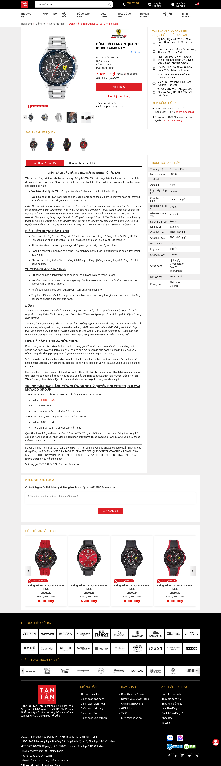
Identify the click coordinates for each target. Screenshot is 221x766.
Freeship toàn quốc (107, 103)
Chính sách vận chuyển (94, 718)
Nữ (55, 13)
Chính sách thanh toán (93, 703)
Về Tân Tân (167, 15)
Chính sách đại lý (90, 713)
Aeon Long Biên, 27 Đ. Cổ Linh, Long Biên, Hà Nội (173, 110)
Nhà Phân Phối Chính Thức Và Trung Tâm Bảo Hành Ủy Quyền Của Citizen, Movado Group (172, 60)
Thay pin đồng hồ (171, 699)
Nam (45, 13)
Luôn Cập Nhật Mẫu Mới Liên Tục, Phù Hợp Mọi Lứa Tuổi (174, 51)
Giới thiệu (126, 708)
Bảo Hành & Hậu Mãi (45, 163)
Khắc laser (167, 718)
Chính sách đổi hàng (92, 708)
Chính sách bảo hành (92, 699)
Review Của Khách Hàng (135, 699)
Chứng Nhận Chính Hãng (83, 163)
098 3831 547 (48, 400)
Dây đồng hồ (124, 15)
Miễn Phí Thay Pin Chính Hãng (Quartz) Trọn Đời (171, 83)
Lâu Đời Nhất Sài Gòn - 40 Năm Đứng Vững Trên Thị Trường (172, 68)
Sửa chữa (104, 15)
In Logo (166, 722)
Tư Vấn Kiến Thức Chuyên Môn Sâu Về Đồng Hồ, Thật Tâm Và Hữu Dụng (172, 92)
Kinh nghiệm (187, 15)
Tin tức (125, 713)
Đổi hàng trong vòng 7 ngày (112, 106)
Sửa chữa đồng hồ (172, 694)
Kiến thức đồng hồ (131, 718)
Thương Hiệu (26, 15)
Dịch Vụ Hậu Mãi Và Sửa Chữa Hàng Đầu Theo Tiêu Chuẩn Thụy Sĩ (173, 42)
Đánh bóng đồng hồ (172, 713)
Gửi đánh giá (110, 511)
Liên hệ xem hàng (119, 96)
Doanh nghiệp (144, 15)
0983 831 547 (133, 3)
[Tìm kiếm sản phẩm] (74, 4)
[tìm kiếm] (109, 4)
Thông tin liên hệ (90, 694)
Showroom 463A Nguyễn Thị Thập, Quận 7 (173, 119)
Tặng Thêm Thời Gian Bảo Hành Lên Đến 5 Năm (172, 76)
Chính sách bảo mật (132, 703)
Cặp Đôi (64, 15)
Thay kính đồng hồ (172, 703)
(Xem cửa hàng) (185, 112)
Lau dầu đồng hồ (171, 708)
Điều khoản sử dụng (132, 694)
